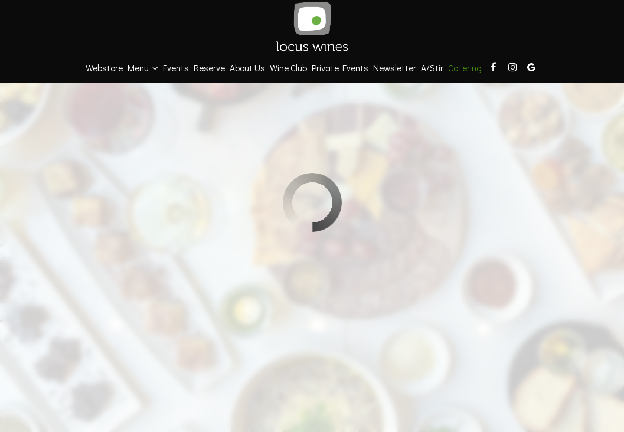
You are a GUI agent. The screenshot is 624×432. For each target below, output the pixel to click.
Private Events (340, 68)
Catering (465, 68)
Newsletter (394, 68)
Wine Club (288, 68)
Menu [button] (143, 68)
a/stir (432, 68)
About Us (247, 68)
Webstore (104, 68)
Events (176, 68)
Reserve (209, 68)
